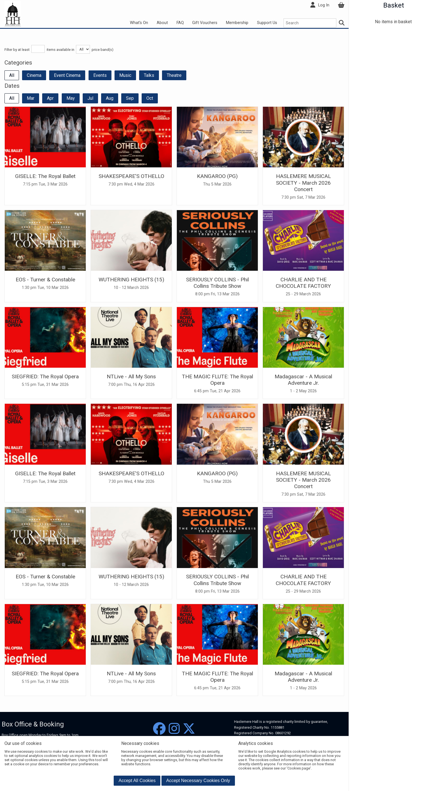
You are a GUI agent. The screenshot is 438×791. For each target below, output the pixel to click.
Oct (149, 98)
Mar (30, 98)
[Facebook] (159, 728)
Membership (237, 22)
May (70, 98)
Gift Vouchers (204, 22)
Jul (90, 98)
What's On (139, 22)
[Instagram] (174, 728)
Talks (149, 75)
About (162, 22)
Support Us (267, 22)
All (11, 75)
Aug (109, 98)
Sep (130, 98)
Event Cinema (67, 75)
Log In (323, 5)
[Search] (342, 23)
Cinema (34, 75)
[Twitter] (189, 728)
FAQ (180, 22)
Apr (50, 98)
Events (100, 75)
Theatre (174, 75)
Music (125, 75)
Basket (393, 5)
